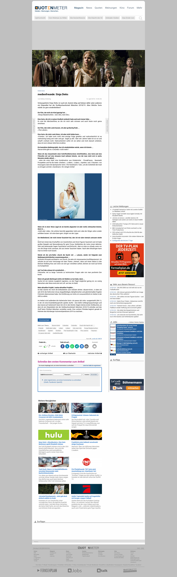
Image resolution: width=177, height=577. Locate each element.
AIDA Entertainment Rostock (123, 345)
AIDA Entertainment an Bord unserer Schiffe (121, 350)
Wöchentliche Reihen (87, 553)
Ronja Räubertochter (91, 328)
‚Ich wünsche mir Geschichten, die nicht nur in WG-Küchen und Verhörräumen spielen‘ (126, 316)
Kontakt (132, 556)
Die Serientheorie (77, 18)
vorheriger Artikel (45, 353)
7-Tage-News (37, 557)
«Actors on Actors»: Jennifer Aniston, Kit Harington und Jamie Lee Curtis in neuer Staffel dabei (127, 220)
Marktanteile (85, 554)
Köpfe (67, 559)
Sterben (58, 331)
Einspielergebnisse (119, 556)
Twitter (35, 561)
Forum (130, 7)
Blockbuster (95, 565)
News (89, 7)
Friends (40, 328)
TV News (74, 565)
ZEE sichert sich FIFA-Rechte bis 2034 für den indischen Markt (127, 233)
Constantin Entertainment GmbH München (123, 327)
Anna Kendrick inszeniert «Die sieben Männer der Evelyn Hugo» (128, 237)
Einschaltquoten (81, 565)
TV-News (68, 553)
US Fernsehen (67, 565)
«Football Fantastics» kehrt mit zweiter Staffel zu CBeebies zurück (127, 210)
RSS (35, 553)
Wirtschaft (68, 556)
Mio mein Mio (77, 328)
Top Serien (138, 565)
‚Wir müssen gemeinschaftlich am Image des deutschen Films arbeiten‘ (126, 293)
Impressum (133, 562)
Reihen (52, 554)
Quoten (98, 7)
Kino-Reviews (101, 556)
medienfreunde (58, 333)
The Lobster (84, 331)
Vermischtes (69, 554)
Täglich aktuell (86, 556)
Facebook (36, 559)
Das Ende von (128, 18)
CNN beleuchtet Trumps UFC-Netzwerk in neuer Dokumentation (127, 225)
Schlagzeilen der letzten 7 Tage (122, 240)
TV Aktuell (44, 565)
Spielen (50, 331)
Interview (52, 556)
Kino (122, 7)
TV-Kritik (100, 554)
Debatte (100, 553)
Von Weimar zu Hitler (58, 18)
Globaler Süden (112, 18)
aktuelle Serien (110, 565)
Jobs (131, 554)
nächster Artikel (95, 353)
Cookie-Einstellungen (135, 560)
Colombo (65, 325)
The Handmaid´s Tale (70, 331)
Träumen (94, 331)
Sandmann (41, 331)
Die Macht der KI (95, 18)
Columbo (74, 325)
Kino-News (117, 553)
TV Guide (89, 565)
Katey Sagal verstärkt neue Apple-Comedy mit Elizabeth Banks (127, 215)
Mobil (35, 556)
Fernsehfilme (102, 565)
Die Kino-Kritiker (118, 554)
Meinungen (111, 7)
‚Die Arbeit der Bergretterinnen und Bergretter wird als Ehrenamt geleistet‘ (124, 311)
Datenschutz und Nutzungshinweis (135, 558)
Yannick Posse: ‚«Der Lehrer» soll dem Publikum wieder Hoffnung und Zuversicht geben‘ (125, 306)
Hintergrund (53, 553)
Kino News (38, 565)
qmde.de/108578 (97, 338)
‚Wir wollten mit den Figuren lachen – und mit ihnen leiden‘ (126, 297)
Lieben (68, 328)
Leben (61, 328)
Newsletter (36, 554)
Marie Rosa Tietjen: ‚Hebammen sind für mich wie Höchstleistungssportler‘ (126, 302)
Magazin (78, 7)
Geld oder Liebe (51, 328)
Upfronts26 (40, 18)
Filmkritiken (61, 565)
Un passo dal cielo (44, 333)
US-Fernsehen (69, 561)
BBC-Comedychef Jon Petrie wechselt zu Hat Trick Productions (126, 229)
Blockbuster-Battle (119, 557)
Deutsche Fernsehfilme (129, 565)
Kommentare (44, 320)
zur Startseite (69, 353)
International (69, 557)
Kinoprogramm (118, 565)
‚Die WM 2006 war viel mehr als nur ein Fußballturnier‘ (126, 288)
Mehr (139, 7)
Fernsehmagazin (52, 565)
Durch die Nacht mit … (87, 325)
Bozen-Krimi (56, 325)
